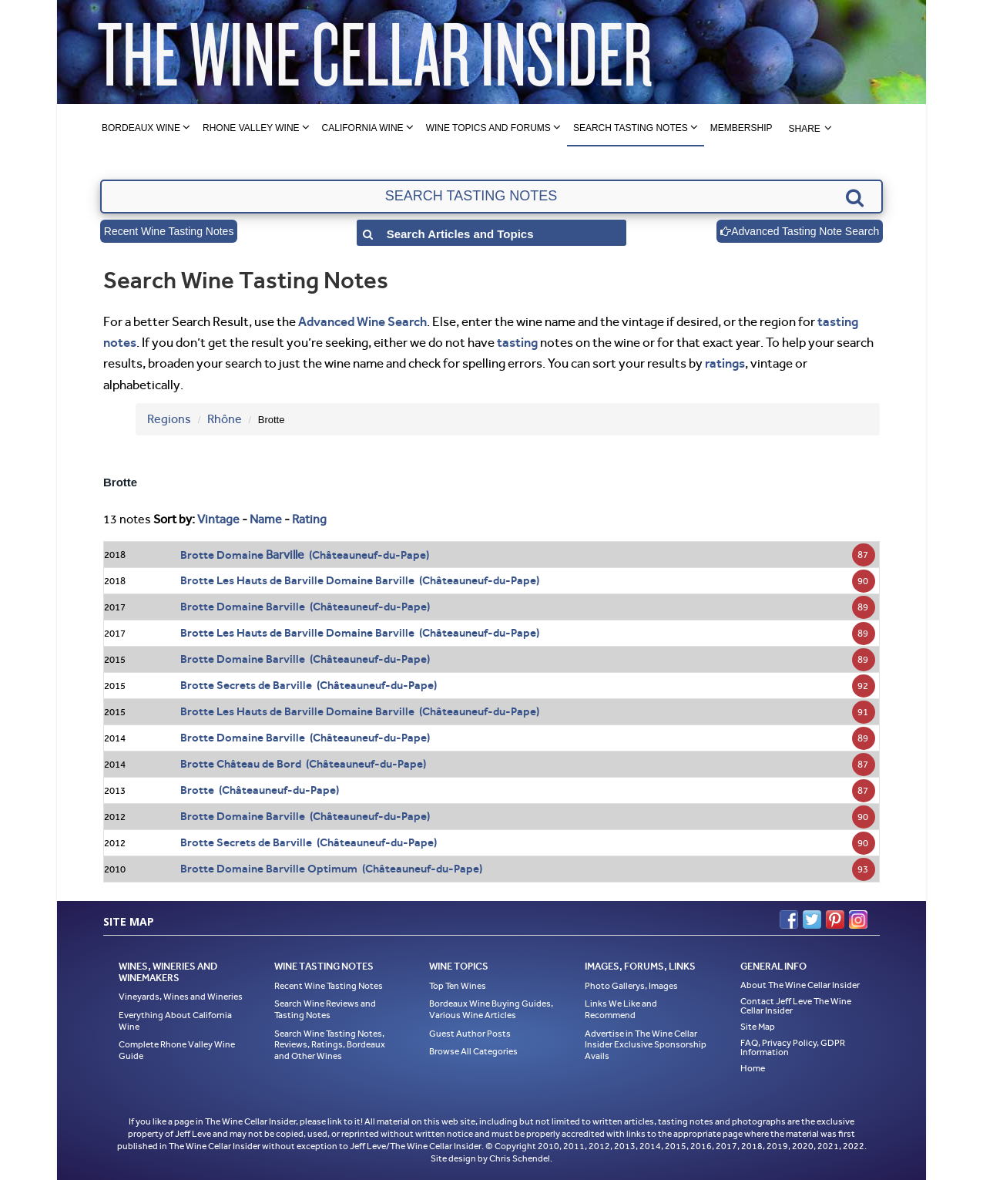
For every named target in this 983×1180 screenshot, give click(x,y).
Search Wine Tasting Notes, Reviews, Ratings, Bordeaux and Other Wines (329, 1044)
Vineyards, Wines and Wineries (181, 996)
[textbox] (491, 196)
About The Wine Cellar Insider (800, 985)
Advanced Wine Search (362, 321)
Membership (741, 128)
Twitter (812, 919)
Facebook (789, 919)
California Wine (363, 128)
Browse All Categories (473, 1051)
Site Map (757, 1026)
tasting (517, 342)
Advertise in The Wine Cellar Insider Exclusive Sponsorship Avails (645, 1044)
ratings (725, 363)
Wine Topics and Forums (488, 128)
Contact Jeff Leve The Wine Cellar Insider (795, 1006)
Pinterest (835, 919)
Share (804, 128)
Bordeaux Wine (141, 128)
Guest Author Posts (470, 1033)
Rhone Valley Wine (251, 128)
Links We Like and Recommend (621, 1009)
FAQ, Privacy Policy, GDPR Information (792, 1047)
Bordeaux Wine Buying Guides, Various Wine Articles (491, 1009)
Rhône (224, 419)
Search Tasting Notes (630, 128)
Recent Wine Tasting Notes (169, 231)
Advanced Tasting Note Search (799, 231)
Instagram (858, 919)
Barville (285, 554)
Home (752, 1068)
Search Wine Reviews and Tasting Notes (325, 1009)
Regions (169, 419)
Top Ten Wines (457, 985)
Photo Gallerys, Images (631, 985)
